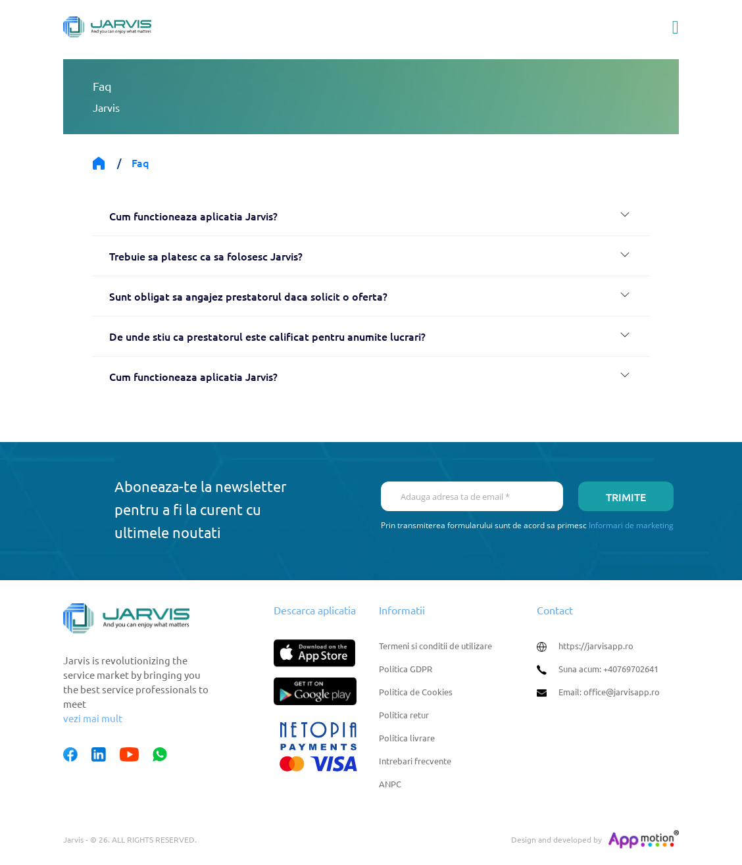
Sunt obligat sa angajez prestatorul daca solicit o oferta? (248, 296)
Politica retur (404, 714)
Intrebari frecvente (415, 760)
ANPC (390, 783)
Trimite (626, 496)
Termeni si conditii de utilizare (435, 645)
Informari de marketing (631, 525)
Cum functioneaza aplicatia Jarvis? (193, 216)
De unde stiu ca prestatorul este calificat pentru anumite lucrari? (267, 336)
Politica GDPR (405, 668)
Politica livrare (407, 737)
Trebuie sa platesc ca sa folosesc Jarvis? (206, 256)
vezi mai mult (92, 718)
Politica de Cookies (416, 691)
